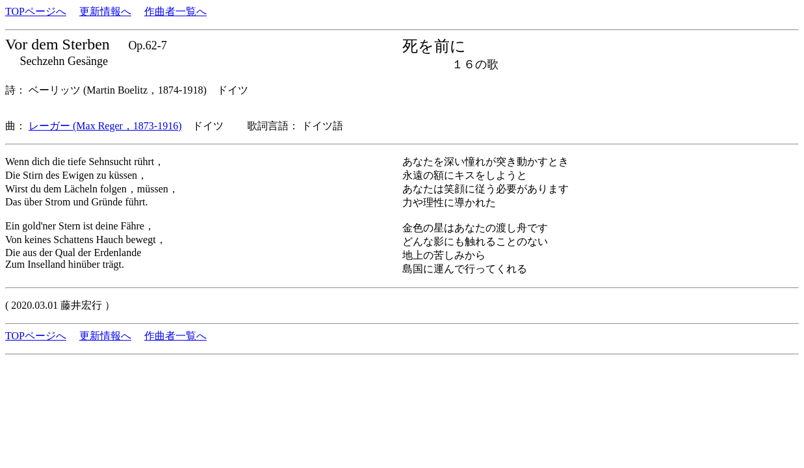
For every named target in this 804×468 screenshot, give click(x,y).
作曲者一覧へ (175, 11)
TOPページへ (35, 11)
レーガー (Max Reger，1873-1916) (105, 125)
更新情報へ (105, 11)
